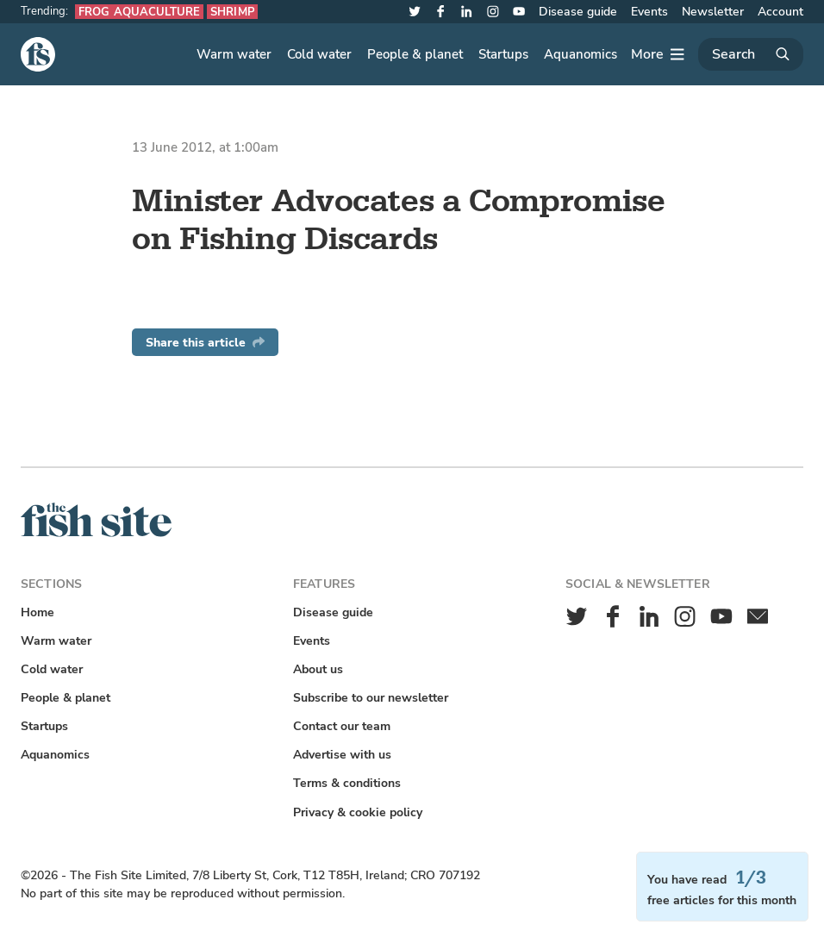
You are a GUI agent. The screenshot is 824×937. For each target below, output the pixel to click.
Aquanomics (580, 54)
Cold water (319, 54)
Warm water (234, 54)
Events (649, 11)
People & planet (415, 54)
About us (318, 669)
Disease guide (578, 11)
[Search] (750, 54)
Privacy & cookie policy (357, 812)
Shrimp (232, 11)
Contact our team (341, 726)
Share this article (205, 342)
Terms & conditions (347, 783)
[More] (657, 54)
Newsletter (713, 11)
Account (780, 11)
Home (37, 612)
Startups (503, 54)
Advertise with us (342, 754)
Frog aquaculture (139, 11)
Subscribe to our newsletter (370, 698)
